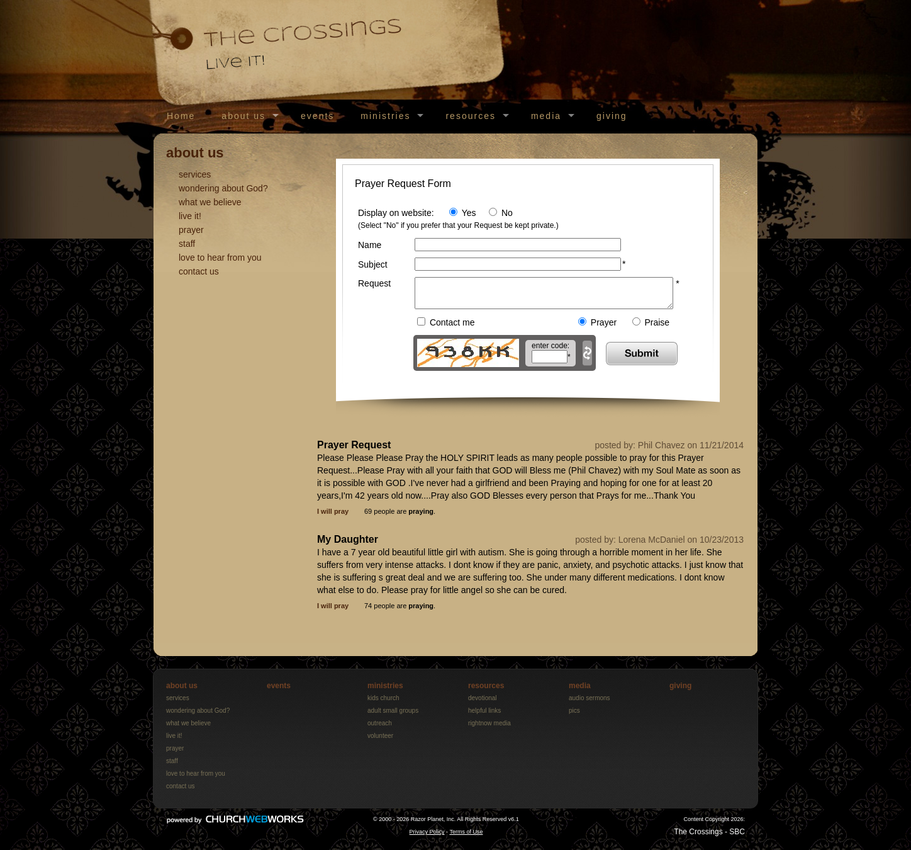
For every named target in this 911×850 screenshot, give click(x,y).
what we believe (210, 202)
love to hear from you (220, 257)
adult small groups (392, 716)
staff (187, 244)
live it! (190, 216)
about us (243, 116)
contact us (199, 271)
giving (611, 116)
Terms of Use (466, 837)
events (317, 116)
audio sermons (589, 703)
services (195, 174)
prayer (191, 230)
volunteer (380, 741)
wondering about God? (223, 188)
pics (574, 716)
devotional (482, 703)
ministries (385, 116)
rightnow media (489, 728)
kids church (383, 703)
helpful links (484, 716)
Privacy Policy (427, 837)
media (546, 116)
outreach (379, 728)
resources (470, 116)
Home (181, 116)
